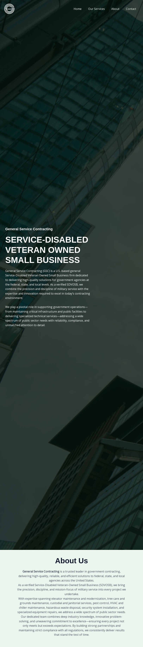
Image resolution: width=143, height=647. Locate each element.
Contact (131, 9)
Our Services (99, 9)
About (117, 9)
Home (81, 9)
